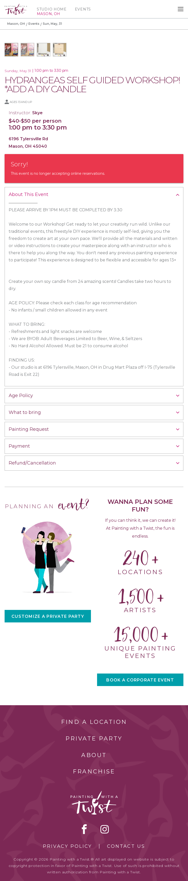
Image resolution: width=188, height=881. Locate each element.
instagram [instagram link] (104, 829)
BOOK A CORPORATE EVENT (140, 680)
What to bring (25, 412)
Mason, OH (16, 24)
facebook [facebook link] (84, 829)
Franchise (94, 771)
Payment (19, 446)
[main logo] (16, 6)
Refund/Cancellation (32, 463)
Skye (37, 112)
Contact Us (126, 846)
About (94, 755)
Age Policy (21, 395)
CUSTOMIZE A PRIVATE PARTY (47, 616)
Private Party (94, 738)
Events (83, 9)
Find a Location (94, 721)
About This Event (28, 194)
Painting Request (29, 429)
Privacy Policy (67, 846)
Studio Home (52, 9)
